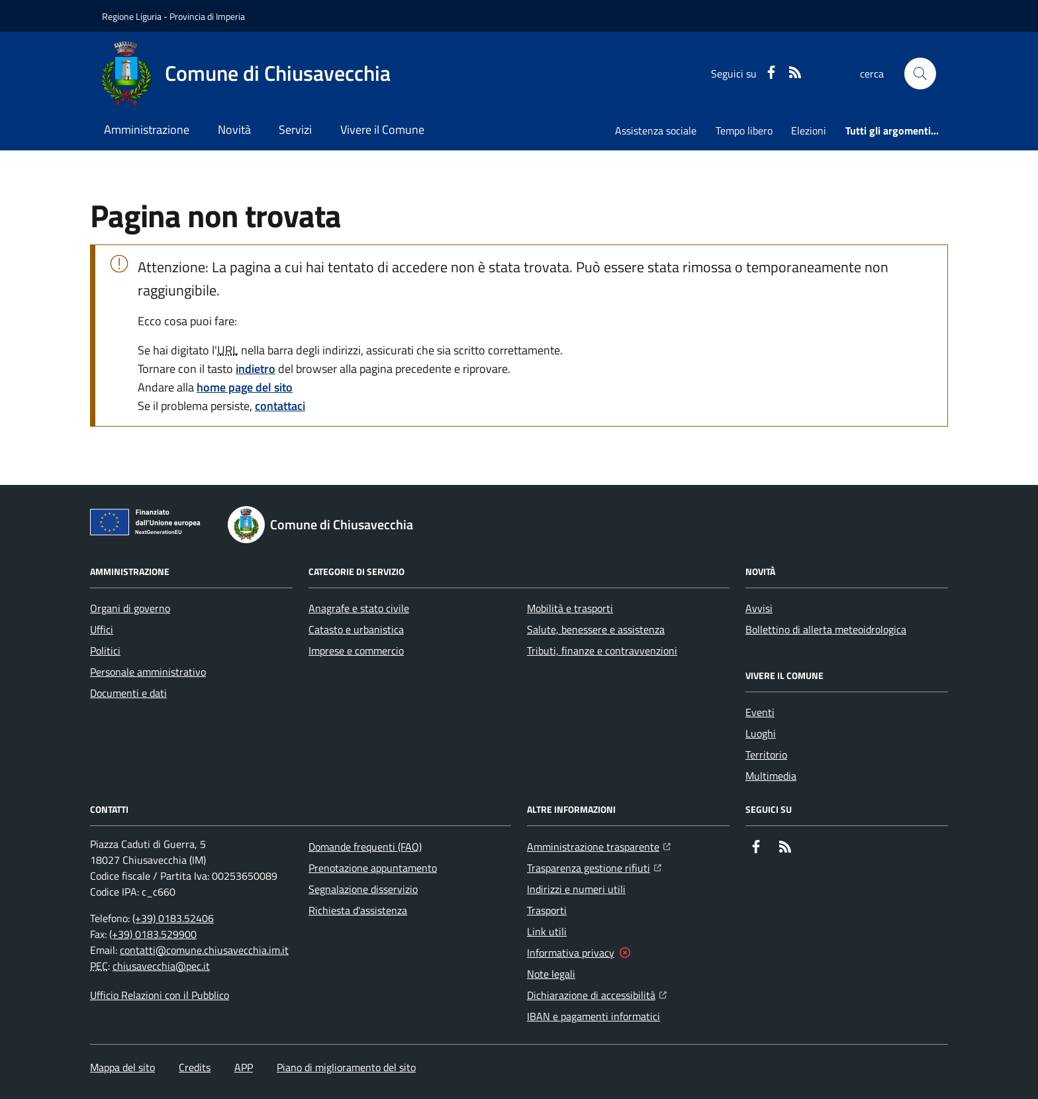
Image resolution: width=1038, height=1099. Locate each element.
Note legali (551, 974)
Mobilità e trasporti (570, 608)
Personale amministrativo (148, 672)
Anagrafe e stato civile (358, 608)
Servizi (295, 129)
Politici (105, 650)
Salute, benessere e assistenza (596, 629)
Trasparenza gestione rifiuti (594, 866)
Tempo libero (744, 130)
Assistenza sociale (655, 130)
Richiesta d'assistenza (357, 910)
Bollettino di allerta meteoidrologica (825, 629)
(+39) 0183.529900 (153, 934)
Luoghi (760, 733)
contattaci (280, 406)
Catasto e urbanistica (356, 629)
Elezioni (808, 130)
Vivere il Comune (382, 129)
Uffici (101, 629)
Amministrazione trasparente (599, 845)
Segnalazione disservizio (363, 889)
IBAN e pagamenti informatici (593, 1016)
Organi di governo (130, 608)
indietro (255, 369)
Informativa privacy (570, 953)
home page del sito (245, 387)
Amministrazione (146, 129)
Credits (195, 1067)
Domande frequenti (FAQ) (365, 847)
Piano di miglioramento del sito (346, 1067)
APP (243, 1067)
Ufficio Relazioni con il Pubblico (159, 995)
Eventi (760, 712)
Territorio (766, 754)
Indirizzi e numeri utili (576, 889)
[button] (920, 73)
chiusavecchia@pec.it (161, 966)
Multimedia (770, 776)
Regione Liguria (132, 16)
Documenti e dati (128, 693)
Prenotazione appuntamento (372, 868)
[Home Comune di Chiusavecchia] (246, 73)
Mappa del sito (122, 1067)
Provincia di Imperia (207, 16)
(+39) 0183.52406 (173, 918)
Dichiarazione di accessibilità (597, 993)
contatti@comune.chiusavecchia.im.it (204, 950)
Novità (234, 129)
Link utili (547, 931)
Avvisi (759, 608)
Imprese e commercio (356, 650)
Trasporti (547, 910)
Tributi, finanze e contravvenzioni (602, 650)
